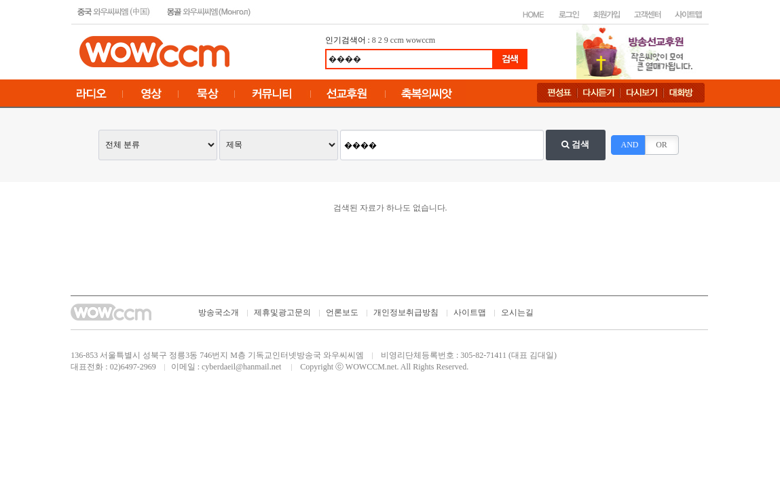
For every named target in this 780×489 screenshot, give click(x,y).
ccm (397, 40)
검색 (575, 144)
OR (661, 144)
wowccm (420, 40)
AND (630, 144)
